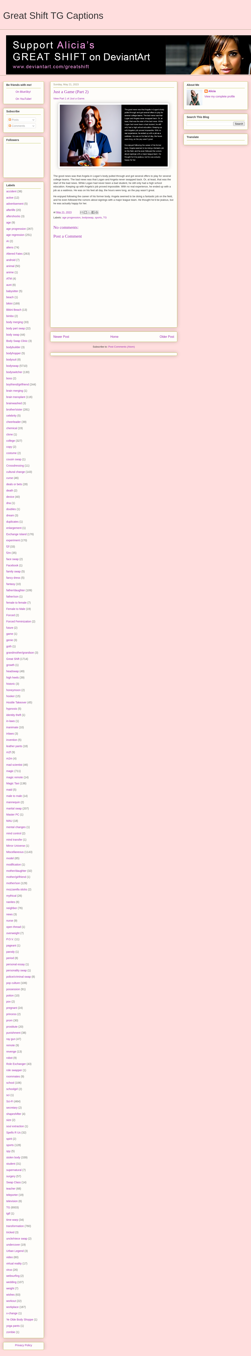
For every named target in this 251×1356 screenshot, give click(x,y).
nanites (10, 902)
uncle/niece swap (16, 1238)
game (9, 633)
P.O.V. (10, 939)
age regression (15, 234)
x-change (12, 1313)
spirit (9, 1138)
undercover (13, 1244)
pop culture (13, 983)
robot (9, 1057)
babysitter (12, 291)
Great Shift (12, 658)
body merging (14, 322)
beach (10, 297)
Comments (17, 125)
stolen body (13, 1157)
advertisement (15, 203)
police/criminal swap (18, 976)
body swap (12, 334)
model (10, 858)
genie (9, 640)
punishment (13, 1032)
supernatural (14, 1170)
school (10, 1082)
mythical (11, 895)
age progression (71, 217)
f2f (7, 546)
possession (13, 989)
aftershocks (13, 216)
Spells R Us (13, 1132)
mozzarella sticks (16, 889)
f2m (8, 552)
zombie (10, 1332)
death (9, 490)
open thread (13, 926)
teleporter (12, 1194)
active (10, 197)
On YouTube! (23, 98)
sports (98, 217)
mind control (13, 833)
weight (10, 1288)
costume (11, 453)
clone (9, 434)
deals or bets (14, 484)
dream (10, 515)
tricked (10, 1232)
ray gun (10, 1039)
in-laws (10, 721)
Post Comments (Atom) (121, 346)
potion (10, 995)
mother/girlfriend (16, 876)
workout (11, 1300)
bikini (9, 303)
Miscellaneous (15, 852)
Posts (14, 119)
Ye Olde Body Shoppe (19, 1319)
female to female (16, 602)
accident (11, 191)
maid (9, 789)
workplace (12, 1307)
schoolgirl (12, 1089)
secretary (12, 1107)
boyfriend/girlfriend (17, 384)
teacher (10, 1188)
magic (10, 771)
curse (9, 478)
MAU (9, 820)
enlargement (14, 528)
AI (7, 241)
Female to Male (15, 608)
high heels (12, 677)
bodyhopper (13, 353)
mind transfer (14, 839)
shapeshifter (13, 1113)
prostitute (12, 1026)
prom (9, 1020)
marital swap (14, 808)
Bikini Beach (13, 309)
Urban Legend (15, 1250)
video (9, 1257)
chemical (11, 428)
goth (9, 646)
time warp (12, 1219)
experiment (13, 540)
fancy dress (13, 577)
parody (10, 951)
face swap (12, 559)
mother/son (13, 883)
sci (8, 1095)
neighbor (11, 908)
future (9, 627)
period (10, 958)
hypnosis (11, 708)
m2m (9, 758)
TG (105, 217)
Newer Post (61, 336)
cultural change (15, 471)
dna (8, 503)
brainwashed (14, 403)
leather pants (14, 746)
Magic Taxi (12, 783)
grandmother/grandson (20, 652)
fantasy (10, 584)
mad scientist (14, 764)
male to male (14, 795)
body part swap (15, 328)
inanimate (12, 727)
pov (8, 1001)
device (10, 496)
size (8, 1120)
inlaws (10, 733)
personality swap (16, 970)
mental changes (16, 827)
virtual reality (14, 1263)
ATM (9, 278)
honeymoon (13, 690)
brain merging (14, 390)
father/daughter (15, 590)
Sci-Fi (9, 1101)
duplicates (12, 521)
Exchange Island (16, 534)
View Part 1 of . (69, 98)
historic (10, 683)
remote (10, 1045)
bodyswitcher (14, 372)
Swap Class (13, 1182)
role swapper (14, 1070)
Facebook (12, 565)
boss (9, 378)
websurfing (13, 1275)
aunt (9, 284)
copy (9, 446)
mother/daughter (16, 870)
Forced (10, 615)
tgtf (8, 1213)
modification (13, 864)
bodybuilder (13, 347)
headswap (12, 671)
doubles (11, 509)
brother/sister (14, 409)
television (12, 1201)
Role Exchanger (16, 1063)
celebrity (11, 415)
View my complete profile (220, 96)
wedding (11, 1282)
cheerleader (13, 421)
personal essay (15, 964)
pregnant (11, 1007)
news (9, 914)
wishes (10, 1294)
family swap (13, 571)
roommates (13, 1076)
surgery (10, 1176)
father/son (12, 596)
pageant (11, 945)
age (8, 222)
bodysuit (11, 359)
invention (11, 739)
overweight (13, 933)
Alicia (212, 91)
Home (114, 336)
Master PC (12, 814)
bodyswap (88, 217)
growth (10, 665)
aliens (10, 247)
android (10, 260)
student (10, 1163)
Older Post (167, 336)
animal (10, 266)
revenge (11, 1051)
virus (9, 1269)
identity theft (13, 715)
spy (8, 1151)
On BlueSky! (23, 91)
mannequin (13, 802)
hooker (10, 696)
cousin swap (13, 459)
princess (11, 1014)
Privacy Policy (23, 1345)
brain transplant (15, 397)
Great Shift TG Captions (53, 15)
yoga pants (13, 1325)
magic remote (14, 777)
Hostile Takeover (16, 702)
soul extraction (15, 1126)
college (10, 440)
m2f (8, 752)
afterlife (10, 210)
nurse (9, 920)
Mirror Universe (15, 845)
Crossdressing (15, 465)
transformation (15, 1226)
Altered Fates (14, 253)
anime (10, 272)
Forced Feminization (18, 621)
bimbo (10, 316)
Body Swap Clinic (17, 340)
